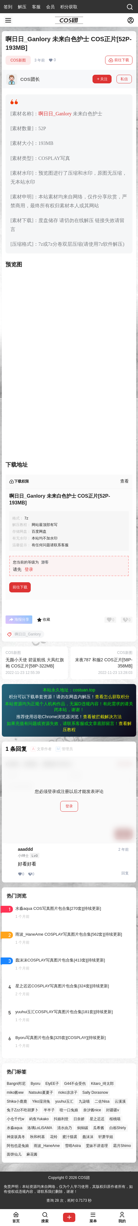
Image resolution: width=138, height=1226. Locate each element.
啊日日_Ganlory (55, 113)
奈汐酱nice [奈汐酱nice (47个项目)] (92, 1110)
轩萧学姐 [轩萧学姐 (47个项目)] (105, 1137)
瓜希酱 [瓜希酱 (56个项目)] (98, 1128)
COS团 (83, 1178)
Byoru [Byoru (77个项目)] (35, 1083)
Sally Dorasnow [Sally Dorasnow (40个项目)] (95, 1092)
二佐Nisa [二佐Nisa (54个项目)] (102, 1101)
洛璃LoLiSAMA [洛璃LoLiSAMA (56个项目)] (39, 1128)
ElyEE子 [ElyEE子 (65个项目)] (52, 1083)
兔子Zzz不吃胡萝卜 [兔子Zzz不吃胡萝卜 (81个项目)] (22, 1110)
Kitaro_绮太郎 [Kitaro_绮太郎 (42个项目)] (102, 1083)
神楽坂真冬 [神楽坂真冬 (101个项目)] (16, 1137)
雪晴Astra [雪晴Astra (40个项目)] (73, 1146)
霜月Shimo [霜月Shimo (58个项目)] (122, 1146)
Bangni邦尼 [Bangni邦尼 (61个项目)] (16, 1083)
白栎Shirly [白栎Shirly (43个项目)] (117, 1128)
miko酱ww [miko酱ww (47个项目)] (15, 1092)
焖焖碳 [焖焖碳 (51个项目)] (82, 1128)
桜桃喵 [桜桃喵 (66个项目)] (114, 1119)
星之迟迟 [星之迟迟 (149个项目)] (97, 1119)
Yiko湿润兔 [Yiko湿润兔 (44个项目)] (41, 1101)
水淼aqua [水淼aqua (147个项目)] (14, 1128)
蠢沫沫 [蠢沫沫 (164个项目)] (87, 1137)
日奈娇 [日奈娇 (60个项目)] (79, 1119)
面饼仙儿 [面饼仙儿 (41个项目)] (14, 1154)
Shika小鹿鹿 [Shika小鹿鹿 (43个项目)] (17, 1101)
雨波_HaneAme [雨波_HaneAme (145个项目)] (47, 1146)
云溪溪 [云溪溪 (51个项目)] (120, 1101)
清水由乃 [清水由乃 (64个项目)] (64, 1128)
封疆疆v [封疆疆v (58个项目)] (112, 1110)
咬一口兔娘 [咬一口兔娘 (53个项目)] (69, 1110)
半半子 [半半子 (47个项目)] (49, 1110)
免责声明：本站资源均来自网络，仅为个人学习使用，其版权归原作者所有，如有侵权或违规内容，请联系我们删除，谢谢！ (68, 1189)
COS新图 (18, 60)
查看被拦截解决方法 (102, 716)
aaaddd (25, 849)
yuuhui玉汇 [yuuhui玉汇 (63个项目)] (64, 1101)
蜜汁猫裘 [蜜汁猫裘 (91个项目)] (69, 1137)
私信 (124, 79)
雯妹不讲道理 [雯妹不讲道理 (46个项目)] (97, 1146)
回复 (125, 873)
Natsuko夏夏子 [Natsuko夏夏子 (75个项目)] (41, 1092)
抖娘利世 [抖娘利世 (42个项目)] (61, 1119)
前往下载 (118, 60)
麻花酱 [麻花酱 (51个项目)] (31, 1154)
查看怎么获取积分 (112, 696)
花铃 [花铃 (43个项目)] (53, 1137)
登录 (29, 569)
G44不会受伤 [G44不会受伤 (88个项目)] (75, 1083)
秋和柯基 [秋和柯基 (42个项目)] (37, 1137)
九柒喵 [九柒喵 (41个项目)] (84, 1101)
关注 (102, 79)
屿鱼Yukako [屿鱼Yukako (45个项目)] (39, 1119)
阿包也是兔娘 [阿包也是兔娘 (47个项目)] (18, 1146)
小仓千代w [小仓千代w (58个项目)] (15, 1119)
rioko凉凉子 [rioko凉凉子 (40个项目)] (67, 1092)
